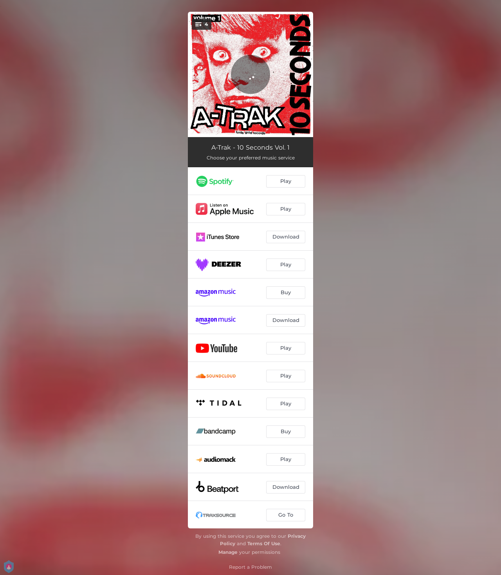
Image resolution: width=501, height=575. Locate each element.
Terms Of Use (263, 543)
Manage (228, 552)
